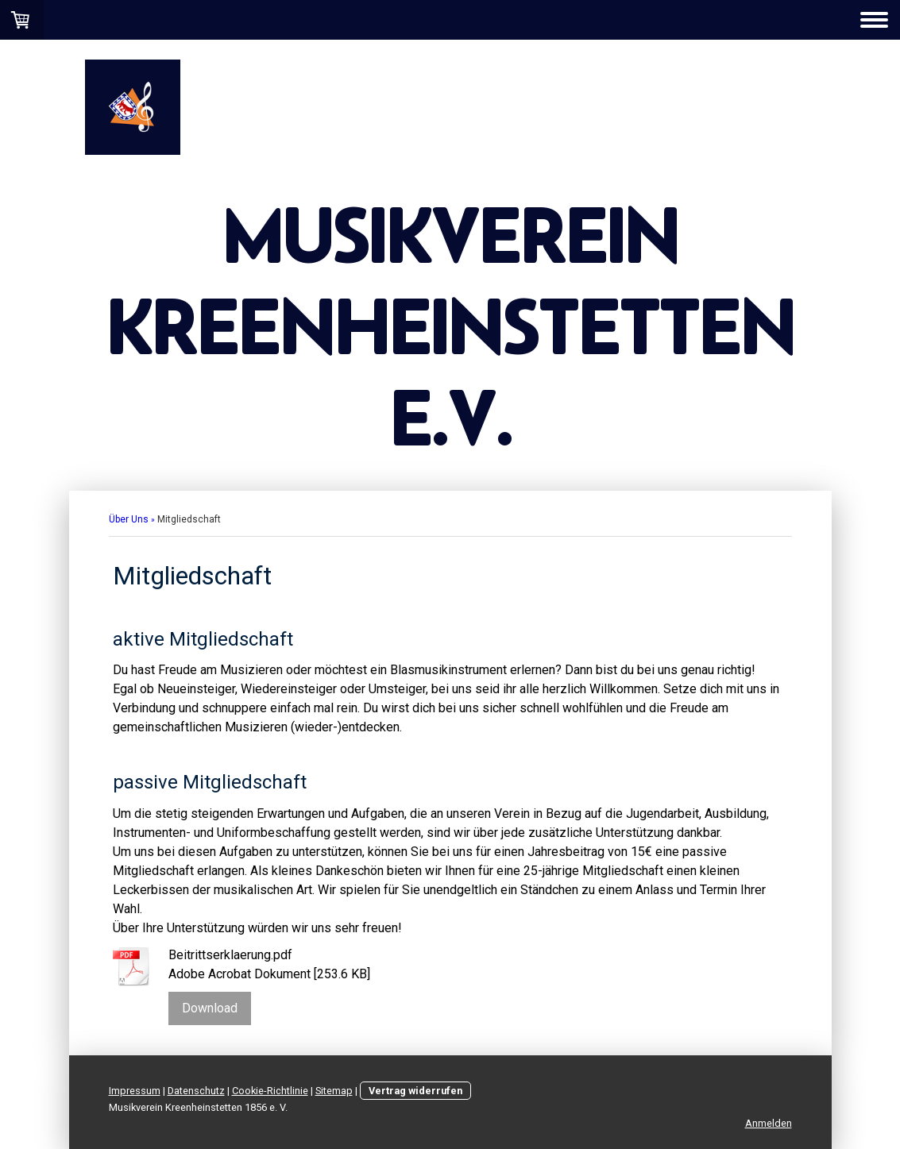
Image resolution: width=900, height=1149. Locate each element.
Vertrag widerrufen (415, 1091)
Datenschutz (196, 1091)
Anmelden (768, 1123)
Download (210, 1008)
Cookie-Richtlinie (270, 1091)
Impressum (134, 1091)
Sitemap (334, 1091)
